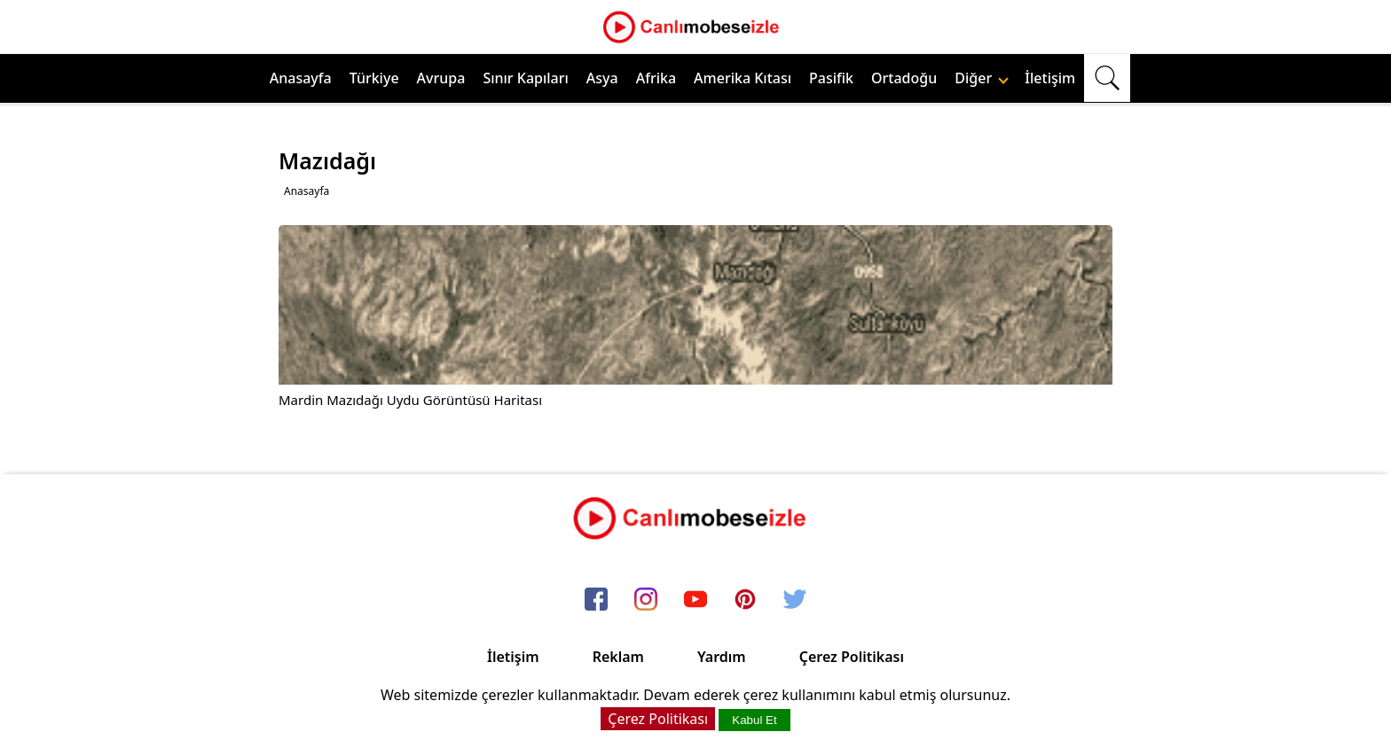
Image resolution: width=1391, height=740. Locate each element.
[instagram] (645, 600)
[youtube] (695, 600)
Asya (602, 78)
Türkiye (374, 78)
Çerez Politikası (851, 656)
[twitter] (794, 600)
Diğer (982, 78)
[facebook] (596, 600)
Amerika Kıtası (742, 78)
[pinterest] (745, 600)
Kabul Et (754, 720)
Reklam (618, 656)
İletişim (1050, 78)
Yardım (721, 656)
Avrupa (441, 78)
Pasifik (831, 78)
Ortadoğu (904, 78)
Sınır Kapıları (525, 78)
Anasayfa (301, 78)
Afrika (656, 78)
